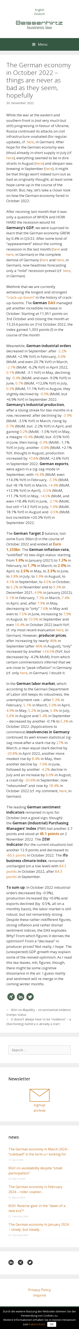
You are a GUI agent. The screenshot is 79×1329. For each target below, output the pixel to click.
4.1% (10, 581)
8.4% (36, 758)
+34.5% (48, 651)
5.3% (57, 587)
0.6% (62, 356)
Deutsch (39, 14)
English (39, 10)
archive (39, 1110)
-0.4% (16, 377)
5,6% (10, 715)
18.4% (54, 785)
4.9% (38, 592)
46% (53, 640)
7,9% (67, 613)
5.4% (54, 710)
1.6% (54, 506)
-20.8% (12, 753)
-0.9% (44, 393)
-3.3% (53, 479)
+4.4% (53, 485)
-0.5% (46, 490)
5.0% (53, 705)
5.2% (15, 587)
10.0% (33, 619)
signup (39, 1104)
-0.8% (44, 447)
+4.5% (45, 495)
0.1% (10, 372)
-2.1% (53, 501)
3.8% (15, 576)
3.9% (40, 576)
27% (60, 742)
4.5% (47, 581)
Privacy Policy (39, 1289)
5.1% (10, 597)
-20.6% (30, 780)
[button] (11, 996)
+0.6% (33, 458)
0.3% (10, 388)
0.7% (19, 383)
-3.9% (67, 415)
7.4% (66, 597)
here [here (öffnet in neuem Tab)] (10, 157)
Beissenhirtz (39, 23)
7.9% (41, 603)
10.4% (20, 624)
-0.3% (43, 442)
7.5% (23, 613)
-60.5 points (16, 855)
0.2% (24, 431)
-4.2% (45, 769)
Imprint (39, 1295)
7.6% (44, 608)
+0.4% (28, 436)
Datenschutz (37, 1324)
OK (52, 1324)
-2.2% (62, 351)
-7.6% (42, 764)
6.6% (50, 774)
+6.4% (39, 474)
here (30, 141)
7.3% (40, 597)
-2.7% (11, 367)
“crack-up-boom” (20, 297)
